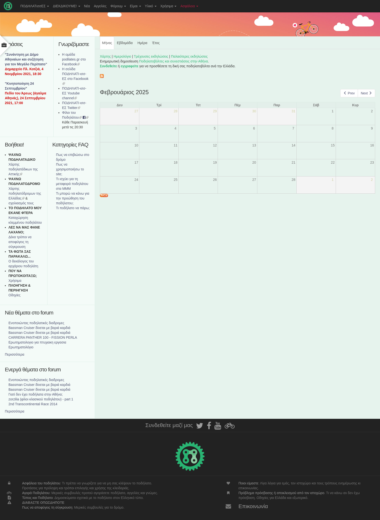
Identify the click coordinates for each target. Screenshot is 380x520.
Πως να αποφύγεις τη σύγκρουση (47, 507)
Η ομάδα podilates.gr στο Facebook (74, 59)
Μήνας (108, 44)
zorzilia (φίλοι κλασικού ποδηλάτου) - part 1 (40, 399)
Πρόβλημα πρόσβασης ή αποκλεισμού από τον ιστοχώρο (281, 493)
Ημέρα (142, 43)
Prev (349, 93)
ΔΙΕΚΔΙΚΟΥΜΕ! (66, 6)
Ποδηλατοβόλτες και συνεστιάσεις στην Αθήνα (173, 61)
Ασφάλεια (189, 6)
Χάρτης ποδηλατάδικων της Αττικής (23, 169)
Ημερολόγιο (122, 56)
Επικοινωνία (253, 506)
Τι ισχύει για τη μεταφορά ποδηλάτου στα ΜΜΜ (72, 184)
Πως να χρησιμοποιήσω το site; (70, 169)
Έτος (156, 43)
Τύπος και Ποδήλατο (37, 498)
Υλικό (151, 6)
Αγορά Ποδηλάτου (35, 493)
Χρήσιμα (168, 6)
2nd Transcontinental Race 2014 (32, 404)
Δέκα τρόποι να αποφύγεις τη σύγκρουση (20, 242)
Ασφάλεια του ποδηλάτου (41, 483)
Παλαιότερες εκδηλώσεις (189, 56)
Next (366, 93)
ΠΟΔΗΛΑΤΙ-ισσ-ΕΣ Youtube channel (74, 93)
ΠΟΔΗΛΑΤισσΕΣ (34, 6)
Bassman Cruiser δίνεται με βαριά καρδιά (39, 328)
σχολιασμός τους (21, 203)
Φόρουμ (118, 6)
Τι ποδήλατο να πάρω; (73, 208)
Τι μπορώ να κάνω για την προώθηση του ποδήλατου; (72, 198)
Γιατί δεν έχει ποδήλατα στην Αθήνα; (35, 394)
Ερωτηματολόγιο (20, 347)
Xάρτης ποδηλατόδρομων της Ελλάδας (24, 193)
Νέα (87, 6)
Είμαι (135, 6)
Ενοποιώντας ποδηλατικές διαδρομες (36, 323)
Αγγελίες (100, 6)
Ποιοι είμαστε (248, 483)
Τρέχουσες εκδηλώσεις (151, 56)
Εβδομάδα (125, 43)
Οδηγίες (14, 295)
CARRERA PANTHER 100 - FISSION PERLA (42, 337)
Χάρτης (105, 56)
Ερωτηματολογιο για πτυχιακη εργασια (37, 342)
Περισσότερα (14, 354)
